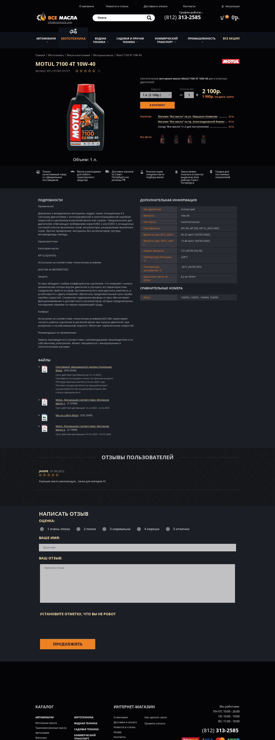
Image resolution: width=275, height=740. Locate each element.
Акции (117, 732)
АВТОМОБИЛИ (44, 717)
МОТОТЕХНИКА (83, 717)
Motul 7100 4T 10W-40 (129, 55)
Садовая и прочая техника (130, 38)
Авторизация (232, 6)
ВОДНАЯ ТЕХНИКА (85, 723)
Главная (40, 55)
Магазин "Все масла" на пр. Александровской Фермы (191, 121)
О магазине (86, 6)
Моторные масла (103, 55)
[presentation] (66, 627)
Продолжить (67, 644)
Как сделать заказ (156, 717)
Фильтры (41, 737)
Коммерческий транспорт (166, 38)
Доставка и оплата (155, 6)
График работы (190, 12)
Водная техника (99, 38)
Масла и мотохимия (78, 55)
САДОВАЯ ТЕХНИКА (86, 729)
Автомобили (46, 36)
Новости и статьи (117, 6)
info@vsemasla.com (60, 22)
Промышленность (202, 36)
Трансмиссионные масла (50, 727)
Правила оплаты (155, 723)
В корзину (157, 105)
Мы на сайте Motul (67, 415)
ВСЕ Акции (231, 38)
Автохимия (42, 732)
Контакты (189, 6)
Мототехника (73, 34)
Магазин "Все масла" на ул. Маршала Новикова (187, 116)
